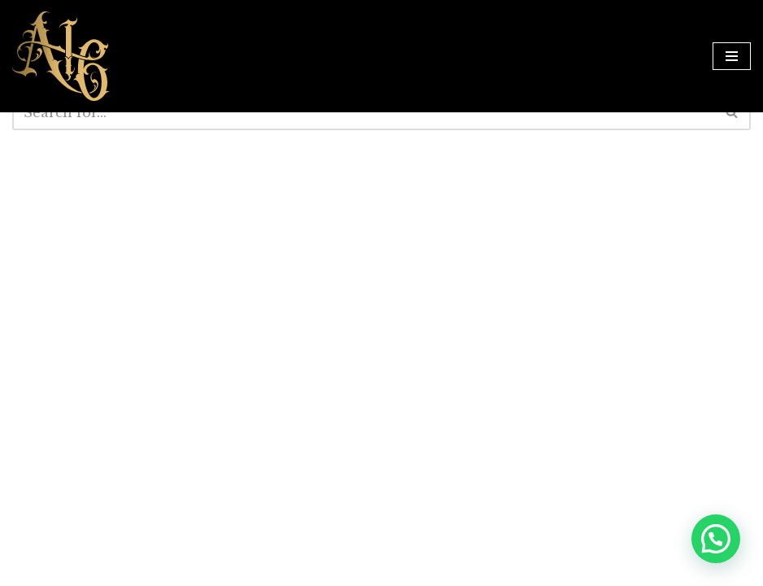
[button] (715, 538)
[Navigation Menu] (732, 56)
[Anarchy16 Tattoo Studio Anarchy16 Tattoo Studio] (61, 56)
